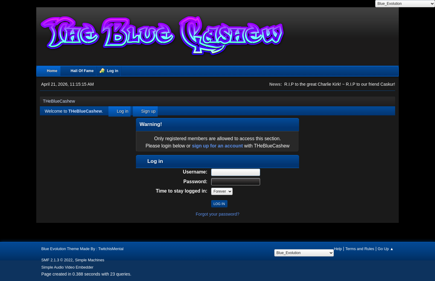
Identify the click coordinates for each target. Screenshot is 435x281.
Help (338, 248)
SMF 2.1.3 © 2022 (57, 260)
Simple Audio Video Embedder (67, 267)
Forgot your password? (218, 214)
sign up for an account (217, 145)
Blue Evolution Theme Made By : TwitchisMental (82, 248)
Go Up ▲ (386, 248)
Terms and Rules (359, 248)
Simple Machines (89, 260)
